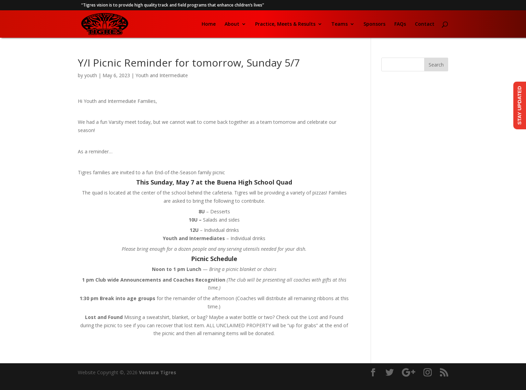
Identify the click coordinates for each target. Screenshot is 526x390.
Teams (339, 24)
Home (209, 24)
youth (90, 75)
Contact (424, 24)
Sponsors (374, 24)
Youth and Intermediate (161, 75)
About (232, 24)
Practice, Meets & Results (285, 24)
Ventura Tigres (157, 372)
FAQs (400, 24)
